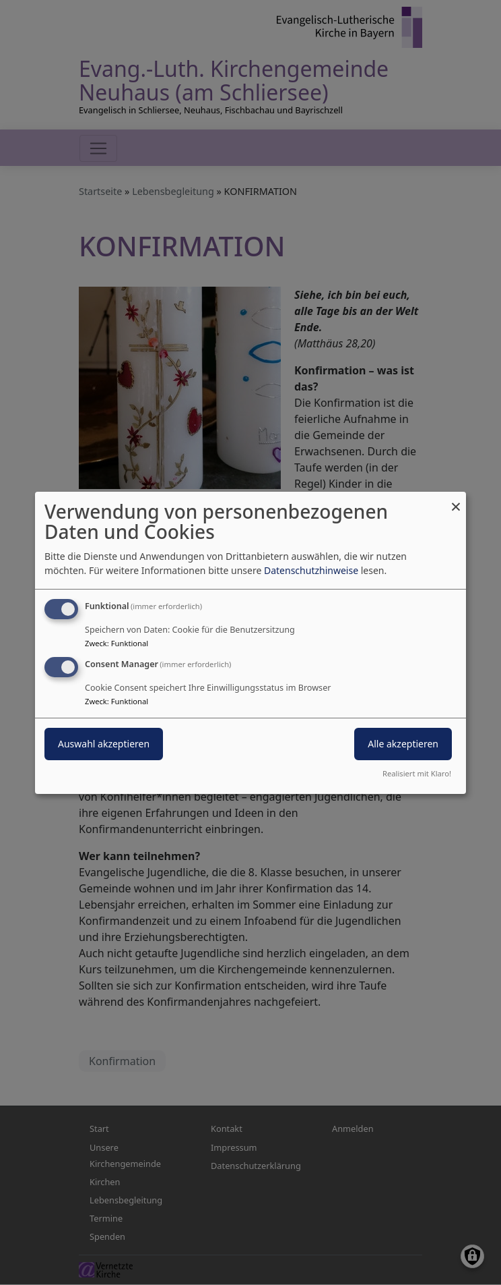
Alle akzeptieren (403, 743)
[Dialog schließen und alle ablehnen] (456, 499)
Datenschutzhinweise (311, 570)
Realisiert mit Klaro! (416, 773)
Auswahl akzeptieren (103, 743)
